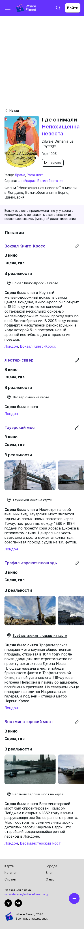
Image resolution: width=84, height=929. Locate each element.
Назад (11, 110)
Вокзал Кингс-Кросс (38, 346)
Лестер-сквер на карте (27, 397)
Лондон (11, 346)
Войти (72, 8)
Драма (20, 175)
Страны (10, 879)
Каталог (10, 872)
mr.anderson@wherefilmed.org (26, 894)
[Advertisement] (42, 60)
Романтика (35, 175)
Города (51, 866)
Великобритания (50, 181)
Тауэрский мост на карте (29, 500)
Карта (9, 866)
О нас (50, 879)
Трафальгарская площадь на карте (36, 635)
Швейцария (27, 181)
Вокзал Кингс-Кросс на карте (32, 283)
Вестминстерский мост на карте (35, 794)
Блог (49, 872)
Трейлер (53, 163)
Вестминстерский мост (40, 843)
